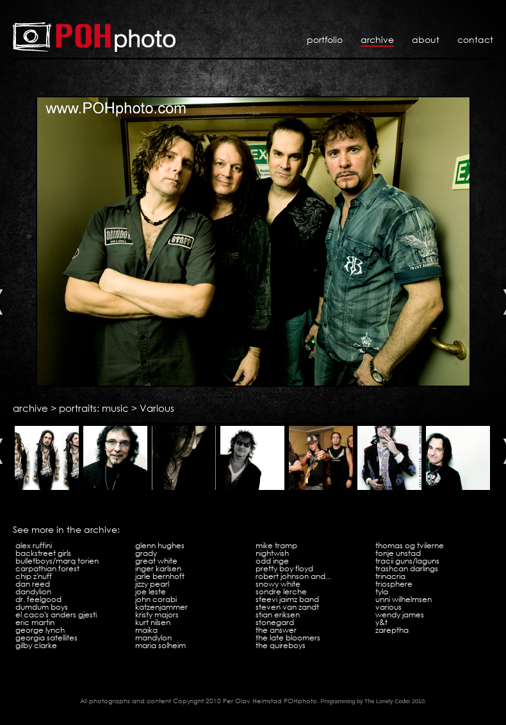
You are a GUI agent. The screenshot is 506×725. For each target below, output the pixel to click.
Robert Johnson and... (293, 576)
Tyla (381, 591)
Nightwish (272, 553)
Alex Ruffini (33, 545)
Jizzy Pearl (152, 583)
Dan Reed (32, 583)
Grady (146, 553)
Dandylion (33, 591)
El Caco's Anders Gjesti (56, 614)
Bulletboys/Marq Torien (57, 560)
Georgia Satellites (46, 637)
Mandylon (153, 637)
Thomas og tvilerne (409, 545)
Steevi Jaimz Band (287, 599)
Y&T (381, 622)
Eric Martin (34, 622)
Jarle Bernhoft (159, 576)
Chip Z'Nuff (33, 576)
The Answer (276, 629)
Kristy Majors (157, 614)
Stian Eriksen (278, 614)
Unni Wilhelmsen (403, 599)
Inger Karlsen (158, 568)
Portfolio (325, 39)
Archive (377, 39)
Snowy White (278, 583)
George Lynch (40, 629)
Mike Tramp (276, 545)
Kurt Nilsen (152, 622)
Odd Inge (272, 560)
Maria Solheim (160, 645)
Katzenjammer (161, 606)
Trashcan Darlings (406, 568)
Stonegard (275, 622)
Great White (156, 560)
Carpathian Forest (47, 568)
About (425, 39)
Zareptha (392, 629)
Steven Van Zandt (287, 606)
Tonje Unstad (398, 553)
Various (157, 408)
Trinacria (390, 576)
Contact (475, 39)
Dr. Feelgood (38, 599)
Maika (146, 629)
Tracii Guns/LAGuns (407, 560)
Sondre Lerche (281, 591)
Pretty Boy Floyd (284, 568)
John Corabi (156, 599)
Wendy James (399, 614)
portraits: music (94, 408)
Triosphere (393, 583)
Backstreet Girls (43, 553)
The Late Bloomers (288, 637)
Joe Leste (150, 591)
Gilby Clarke (36, 645)
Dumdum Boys (41, 606)
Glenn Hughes (159, 545)
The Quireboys (281, 645)
